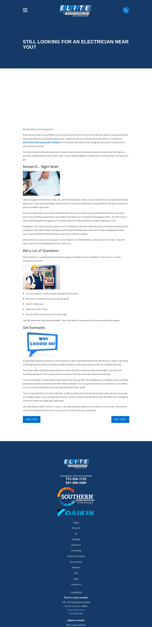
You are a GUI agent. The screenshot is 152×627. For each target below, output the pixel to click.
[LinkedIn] (84, 612)
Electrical (76, 504)
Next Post (120, 379)
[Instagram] (78, 612)
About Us (76, 488)
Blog (76, 538)
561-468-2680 (76, 442)
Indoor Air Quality (76, 516)
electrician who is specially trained (41, 102)
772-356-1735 (76, 439)
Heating (76, 499)
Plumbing (76, 510)
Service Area (76, 521)
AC (76, 493)
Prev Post (32, 379)
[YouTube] (73, 612)
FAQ (76, 533)
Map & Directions (76, 569)
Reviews (76, 527)
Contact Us (76, 544)
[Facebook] (67, 612)
